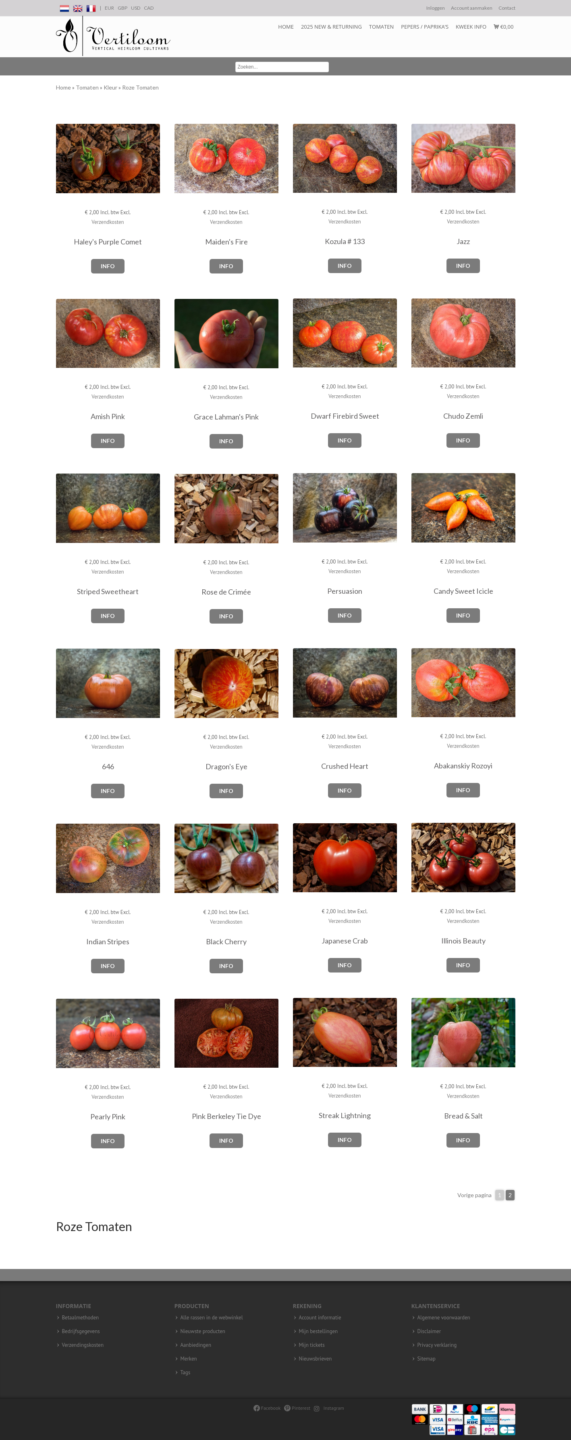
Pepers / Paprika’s (424, 26)
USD (135, 8)
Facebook (266, 1408)
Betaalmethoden (80, 1318)
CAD (149, 8)
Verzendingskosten (83, 1345)
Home (286, 26)
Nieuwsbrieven (315, 1359)
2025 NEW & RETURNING (331, 26)
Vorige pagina (474, 1195)
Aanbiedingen (196, 1345)
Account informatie (320, 1318)
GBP (122, 8)
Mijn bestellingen (318, 1331)
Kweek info (471, 26)
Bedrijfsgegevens (81, 1331)
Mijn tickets (312, 1345)
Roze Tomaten (140, 87)
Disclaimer (429, 1331)
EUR (109, 8)
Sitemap (426, 1359)
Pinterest (297, 1408)
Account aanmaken (471, 8)
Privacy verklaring (437, 1345)
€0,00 (503, 26)
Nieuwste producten (203, 1331)
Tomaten (381, 26)
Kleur (111, 87)
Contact (506, 8)
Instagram (329, 1408)
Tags (186, 1373)
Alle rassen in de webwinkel (212, 1318)
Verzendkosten (107, 222)
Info (108, 266)
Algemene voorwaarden (443, 1318)
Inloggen (435, 8)
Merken (189, 1359)
